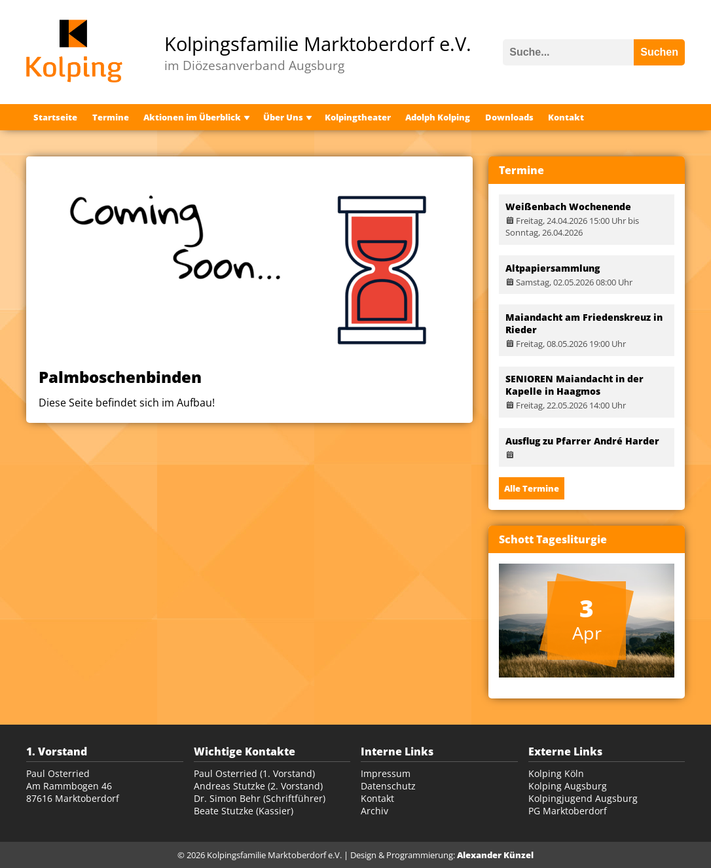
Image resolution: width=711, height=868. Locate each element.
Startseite (55, 117)
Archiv (374, 811)
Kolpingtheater (358, 117)
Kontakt (566, 117)
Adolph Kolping (437, 117)
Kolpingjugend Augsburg (583, 798)
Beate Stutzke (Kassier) (243, 811)
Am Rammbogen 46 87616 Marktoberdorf (72, 792)
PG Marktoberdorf (567, 811)
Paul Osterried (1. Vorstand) (254, 773)
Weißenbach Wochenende (568, 206)
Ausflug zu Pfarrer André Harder (582, 441)
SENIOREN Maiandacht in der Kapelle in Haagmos (574, 384)
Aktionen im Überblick (192, 117)
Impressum (385, 773)
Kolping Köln (556, 773)
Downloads (509, 117)
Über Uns (283, 117)
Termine (110, 117)
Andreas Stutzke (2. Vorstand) (258, 786)
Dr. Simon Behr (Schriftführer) (259, 798)
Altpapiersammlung (552, 268)
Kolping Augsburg (567, 786)
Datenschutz (388, 786)
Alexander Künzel (495, 855)
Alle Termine (531, 488)
